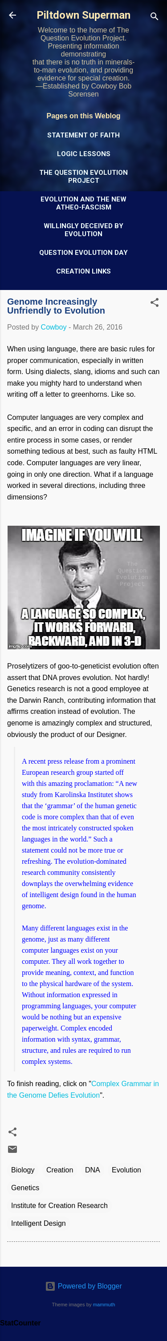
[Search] (154, 18)
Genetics (25, 1188)
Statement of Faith (83, 135)
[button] (154, 304)
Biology (22, 1170)
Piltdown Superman (83, 15)
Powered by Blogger (83, 1286)
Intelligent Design (38, 1223)
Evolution (126, 1170)
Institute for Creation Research (59, 1205)
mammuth (104, 1304)
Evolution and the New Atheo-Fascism (83, 203)
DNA (92, 1170)
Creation (59, 1170)
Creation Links (83, 271)
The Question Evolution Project (83, 177)
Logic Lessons (83, 154)
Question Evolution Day (83, 253)
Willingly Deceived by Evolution (83, 230)
